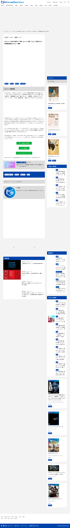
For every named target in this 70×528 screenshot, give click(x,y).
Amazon (50, 107)
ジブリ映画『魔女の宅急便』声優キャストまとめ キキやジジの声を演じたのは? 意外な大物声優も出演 (60, 181)
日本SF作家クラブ (19, 181)
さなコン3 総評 (23, 148)
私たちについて (10, 525)
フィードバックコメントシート (23, 153)
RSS (29, 174)
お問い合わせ (41, 190)
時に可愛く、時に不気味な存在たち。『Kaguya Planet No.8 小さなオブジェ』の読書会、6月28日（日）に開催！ (60, 275)
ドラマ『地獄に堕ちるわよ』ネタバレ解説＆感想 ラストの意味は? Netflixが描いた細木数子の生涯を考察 (60, 312)
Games (31, 5)
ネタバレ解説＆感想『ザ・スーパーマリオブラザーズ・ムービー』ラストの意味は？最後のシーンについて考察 (60, 320)
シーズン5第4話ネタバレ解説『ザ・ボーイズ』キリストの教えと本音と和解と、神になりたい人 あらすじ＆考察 (60, 358)
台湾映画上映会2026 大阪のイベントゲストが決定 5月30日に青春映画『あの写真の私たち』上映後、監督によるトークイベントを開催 (60, 283)
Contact (61, 2)
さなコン (14, 181)
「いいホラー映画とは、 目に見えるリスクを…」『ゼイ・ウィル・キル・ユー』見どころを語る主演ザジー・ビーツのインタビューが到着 (60, 204)
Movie (2, 5)
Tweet (7, 83)
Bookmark (23, 83)
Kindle (50, 134)
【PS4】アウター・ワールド (53, 453)
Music (36, 5)
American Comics (9, 5)
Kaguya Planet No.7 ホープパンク (54, 156)
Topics (50, 5)
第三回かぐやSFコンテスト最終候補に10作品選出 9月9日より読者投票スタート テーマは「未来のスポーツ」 (30, 165)
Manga (41, 5)
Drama (26, 5)
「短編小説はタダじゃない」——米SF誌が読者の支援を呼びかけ (32, 264)
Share (12, 83)
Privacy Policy (55, 2)
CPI (68, 525)
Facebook (23, 174)
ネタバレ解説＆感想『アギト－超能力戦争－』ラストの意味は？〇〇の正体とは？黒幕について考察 (60, 335)
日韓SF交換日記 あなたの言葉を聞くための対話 (56, 103)
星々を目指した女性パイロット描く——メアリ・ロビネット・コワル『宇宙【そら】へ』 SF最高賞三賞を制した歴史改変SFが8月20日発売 (33, 294)
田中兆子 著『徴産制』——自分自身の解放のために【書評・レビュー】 (32, 274)
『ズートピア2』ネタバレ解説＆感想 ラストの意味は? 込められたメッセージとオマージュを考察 (61, 304)
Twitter (17, 174)
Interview (56, 5)
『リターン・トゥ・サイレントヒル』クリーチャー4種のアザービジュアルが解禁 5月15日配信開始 (61, 267)
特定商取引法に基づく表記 (33, 525)
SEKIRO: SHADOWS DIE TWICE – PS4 (54, 498)
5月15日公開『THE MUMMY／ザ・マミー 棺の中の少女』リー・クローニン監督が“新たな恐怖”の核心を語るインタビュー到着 (61, 260)
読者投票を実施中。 (27, 157)
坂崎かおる (11, 118)
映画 (57, 256)
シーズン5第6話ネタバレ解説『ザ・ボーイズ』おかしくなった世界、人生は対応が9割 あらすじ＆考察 (60, 188)
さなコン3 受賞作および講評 (23, 143)
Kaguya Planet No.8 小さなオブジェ (54, 129)
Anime (16, 5)
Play (46, 5)
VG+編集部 (11, 37)
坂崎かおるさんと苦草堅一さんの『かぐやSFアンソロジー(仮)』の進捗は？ (32, 284)
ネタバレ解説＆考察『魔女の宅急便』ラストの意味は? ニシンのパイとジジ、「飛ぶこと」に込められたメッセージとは (60, 173)
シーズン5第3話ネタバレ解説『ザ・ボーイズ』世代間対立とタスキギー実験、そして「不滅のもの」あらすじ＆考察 (60, 365)
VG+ (66, 525)
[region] (35, 18)
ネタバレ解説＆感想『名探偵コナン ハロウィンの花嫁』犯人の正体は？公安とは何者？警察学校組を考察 (60, 373)
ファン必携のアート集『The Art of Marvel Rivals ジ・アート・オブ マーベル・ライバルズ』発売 (61, 290)
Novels (21, 5)
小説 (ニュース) (8, 181)
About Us (48, 2)
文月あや (21, 118)
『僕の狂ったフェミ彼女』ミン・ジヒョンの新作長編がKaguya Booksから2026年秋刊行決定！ (60, 196)
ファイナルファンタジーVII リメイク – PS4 (55, 426)
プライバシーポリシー (24, 525)
